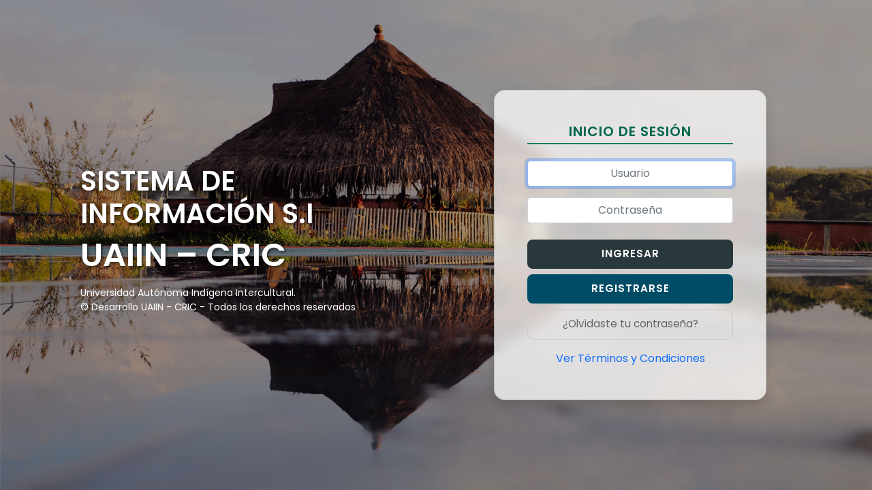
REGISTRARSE (630, 288)
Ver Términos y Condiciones (630, 358)
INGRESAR (630, 253)
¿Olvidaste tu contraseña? (630, 323)
